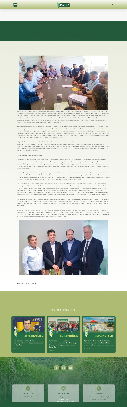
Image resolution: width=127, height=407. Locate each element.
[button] (15, 4)
